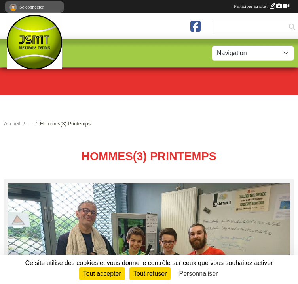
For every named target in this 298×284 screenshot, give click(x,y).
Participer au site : (261, 6)
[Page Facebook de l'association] (195, 26)
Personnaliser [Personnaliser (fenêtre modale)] (198, 273)
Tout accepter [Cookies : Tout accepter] (102, 273)
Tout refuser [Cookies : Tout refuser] (150, 273)
